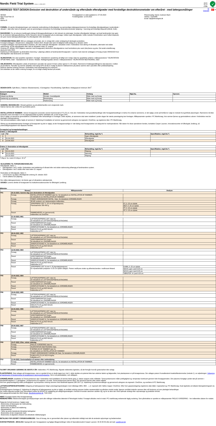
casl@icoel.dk (121, 422)
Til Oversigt (206, 10)
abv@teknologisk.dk (36, 393)
